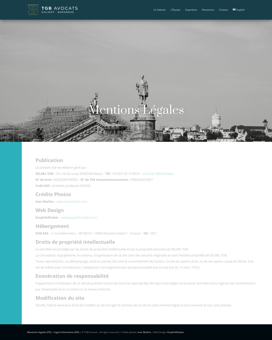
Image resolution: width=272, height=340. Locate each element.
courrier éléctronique (158, 174)
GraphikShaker (175, 332)
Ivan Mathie (144, 332)
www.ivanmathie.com (72, 201)
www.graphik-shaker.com (79, 217)
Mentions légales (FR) (39, 332)
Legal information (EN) (66, 332)
